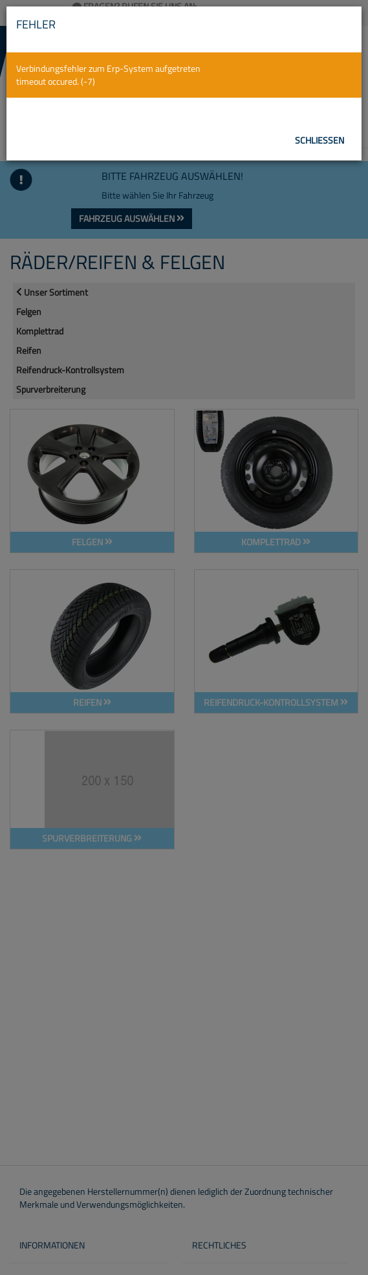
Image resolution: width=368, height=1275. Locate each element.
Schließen (319, 140)
